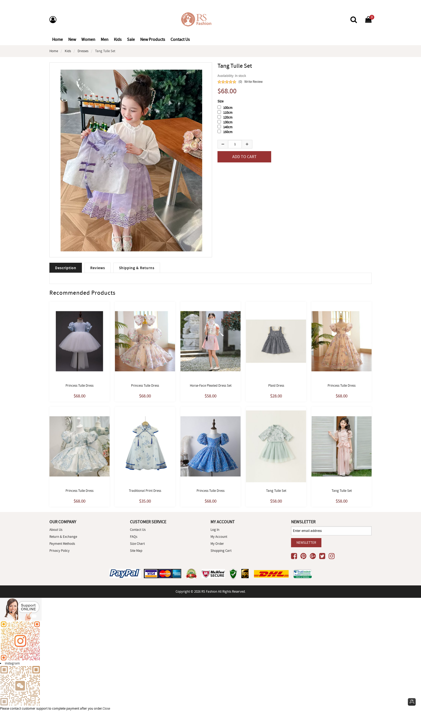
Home (57, 39)
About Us (55, 529)
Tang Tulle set (276, 490)
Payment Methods (62, 543)
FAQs (133, 536)
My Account (218, 536)
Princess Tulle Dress (79, 385)
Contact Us (138, 529)
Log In (214, 529)
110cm (228, 112)
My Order (217, 543)
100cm (228, 107)
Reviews (97, 267)
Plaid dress (276, 385)
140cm (228, 127)
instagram (12, 663)
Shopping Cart (220, 550)
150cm (228, 132)
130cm (228, 122)
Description (65, 267)
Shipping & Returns (136, 267)
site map (136, 550)
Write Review (253, 81)
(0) (240, 81)
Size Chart (137, 543)
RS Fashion (209, 591)
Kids (68, 51)
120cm (228, 117)
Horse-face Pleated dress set (210, 385)
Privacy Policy (59, 550)
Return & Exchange (63, 536)
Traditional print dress (145, 490)
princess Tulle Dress (210, 490)
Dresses (83, 51)
